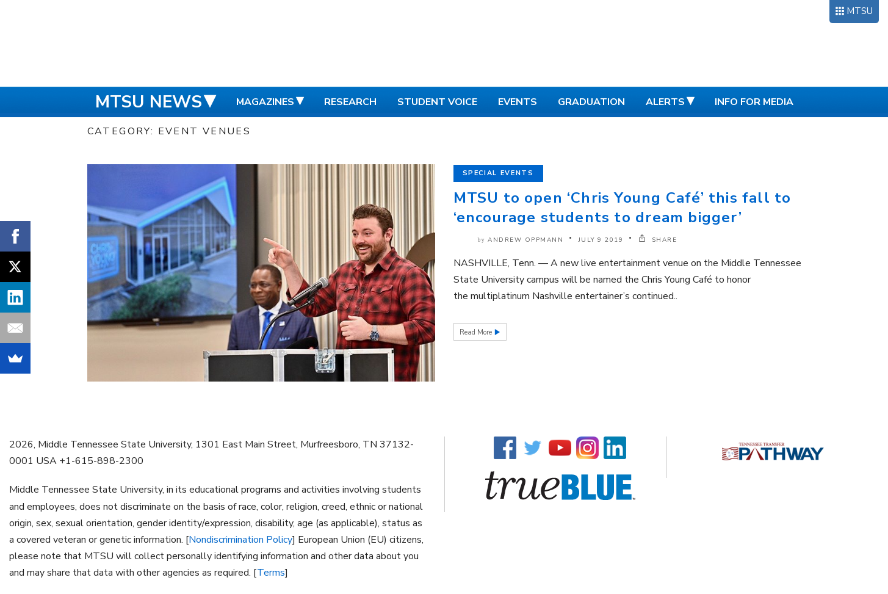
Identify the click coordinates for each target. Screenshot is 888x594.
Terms (271, 572)
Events (517, 102)
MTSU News (148, 102)
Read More (477, 332)
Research (350, 102)
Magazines (265, 102)
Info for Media (754, 102)
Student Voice (437, 102)
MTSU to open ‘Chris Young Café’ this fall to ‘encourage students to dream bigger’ (622, 207)
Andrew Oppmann (525, 240)
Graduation (591, 102)
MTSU (859, 11)
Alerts (665, 102)
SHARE (657, 240)
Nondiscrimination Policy (240, 539)
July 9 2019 (601, 240)
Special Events (498, 173)
